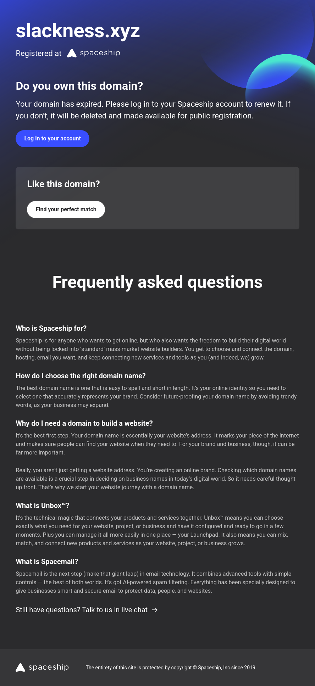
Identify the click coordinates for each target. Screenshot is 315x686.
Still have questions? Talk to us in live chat (87, 610)
